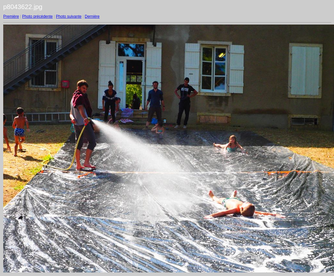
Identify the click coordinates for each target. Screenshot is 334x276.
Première (11, 16)
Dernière (92, 16)
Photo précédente (37, 16)
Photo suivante (68, 16)
